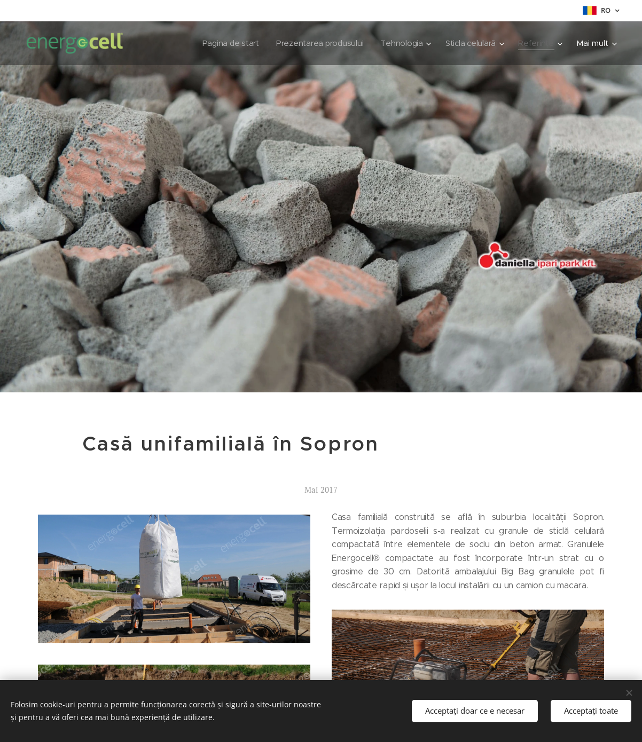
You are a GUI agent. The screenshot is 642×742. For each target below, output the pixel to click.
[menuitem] (183, 43)
